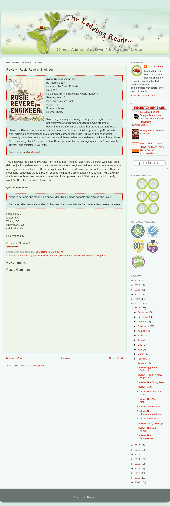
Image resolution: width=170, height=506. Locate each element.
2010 (138, 477)
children (37, 255)
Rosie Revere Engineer (94, 255)
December (143, 312)
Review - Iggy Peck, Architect (147, 368)
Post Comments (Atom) (33, 365)
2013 (138, 464)
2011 (138, 473)
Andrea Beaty (25, 255)
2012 (138, 468)
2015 (138, 454)
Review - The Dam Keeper (147, 429)
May (140, 344)
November (143, 317)
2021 (138, 294)
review (77, 255)
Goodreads (32, 152)
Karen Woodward (148, 153)
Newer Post (14, 358)
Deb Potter (146, 133)
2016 (138, 450)
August (142, 331)
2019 (138, 303)
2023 (138, 285)
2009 (138, 482)
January (142, 363)
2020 (138, 299)
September (144, 326)
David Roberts (50, 255)
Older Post (115, 358)
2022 (138, 289)
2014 (138, 459)
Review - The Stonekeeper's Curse (149, 412)
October (142, 321)
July (140, 335)
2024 (138, 280)
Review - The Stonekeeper (145, 436)
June (140, 340)
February (143, 358)
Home (65, 358)
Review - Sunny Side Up (150, 423)
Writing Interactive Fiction (153, 130)
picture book (65, 255)
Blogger (91, 497)
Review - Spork (145, 387)
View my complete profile (144, 95)
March (141, 354)
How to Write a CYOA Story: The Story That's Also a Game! (152, 147)
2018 (138, 308)
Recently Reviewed (149, 107)
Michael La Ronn (141, 125)
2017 (138, 445)
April (140, 349)
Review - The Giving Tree (150, 382)
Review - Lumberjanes (149, 406)
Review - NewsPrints (148, 418)
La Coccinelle (155, 66)
